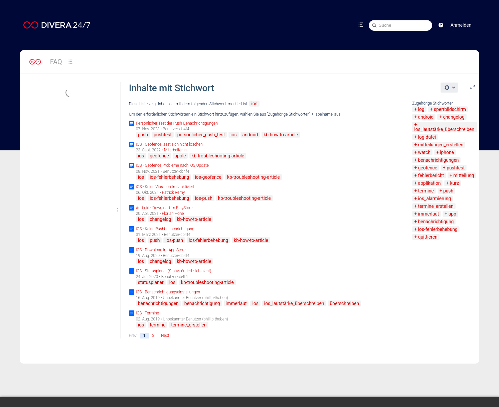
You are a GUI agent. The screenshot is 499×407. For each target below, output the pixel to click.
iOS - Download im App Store (161, 250)
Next (165, 335)
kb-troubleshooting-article (217, 155)
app (452, 214)
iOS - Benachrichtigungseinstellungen (168, 292)
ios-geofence (208, 177)
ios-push (203, 198)
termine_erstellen (436, 206)
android (426, 117)
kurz (454, 183)
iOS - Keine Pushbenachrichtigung (165, 229)
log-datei (427, 137)
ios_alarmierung (434, 198)
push (448, 190)
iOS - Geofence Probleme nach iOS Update (172, 165)
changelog (453, 117)
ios (254, 103)
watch (424, 152)
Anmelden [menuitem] (461, 25)
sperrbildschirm (450, 109)
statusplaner (151, 282)
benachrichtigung (436, 221)
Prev (133, 335)
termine (426, 190)
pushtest (456, 167)
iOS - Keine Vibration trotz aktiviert (165, 186)
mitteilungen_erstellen (441, 144)
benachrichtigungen (438, 160)
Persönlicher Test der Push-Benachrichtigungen (177, 123)
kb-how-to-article (281, 134)
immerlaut (428, 214)
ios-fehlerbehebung (438, 229)
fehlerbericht (431, 175)
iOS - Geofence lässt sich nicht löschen (169, 144)
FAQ (56, 62)
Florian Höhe (173, 213)
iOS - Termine (147, 313)
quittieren (428, 237)
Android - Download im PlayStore (164, 208)
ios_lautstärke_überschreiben (444, 129)
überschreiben (344, 303)
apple (180, 155)
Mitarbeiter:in (175, 150)
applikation (429, 183)
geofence (427, 167)
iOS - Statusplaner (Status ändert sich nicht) (173, 271)
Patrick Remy (173, 192)
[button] (441, 25)
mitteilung (463, 175)
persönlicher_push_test (201, 134)
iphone (447, 152)
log (421, 109)
